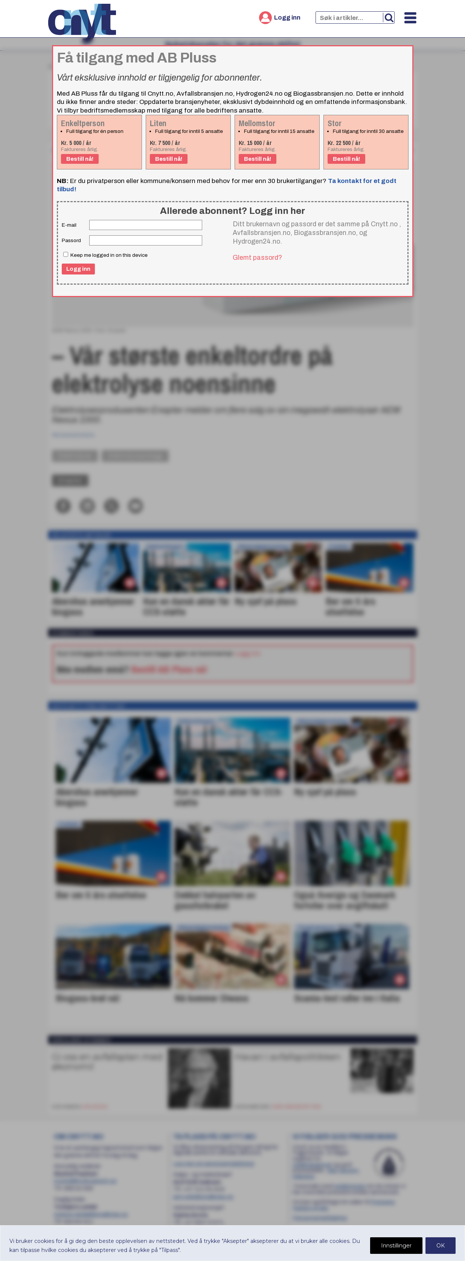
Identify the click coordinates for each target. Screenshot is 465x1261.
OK (440, 1245)
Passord (71, 240)
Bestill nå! (79, 159)
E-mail (69, 225)
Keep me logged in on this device (105, 255)
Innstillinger (396, 1245)
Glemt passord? (257, 257)
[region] (232, 1243)
